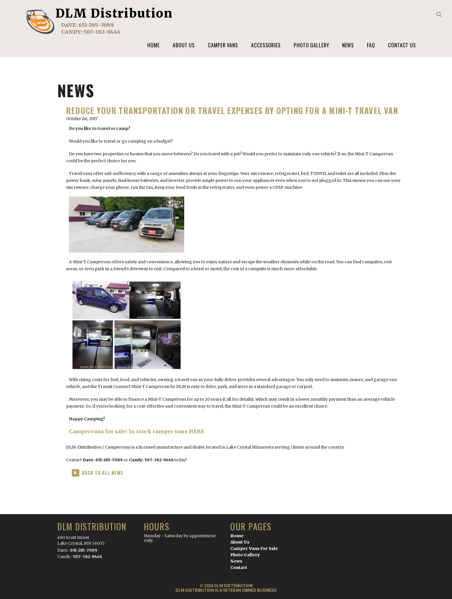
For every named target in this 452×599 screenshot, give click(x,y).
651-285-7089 (96, 25)
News (348, 45)
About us (184, 45)
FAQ (371, 45)
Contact (238, 567)
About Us (239, 542)
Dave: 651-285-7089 (103, 459)
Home (153, 45)
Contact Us (402, 45)
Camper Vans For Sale (254, 548)
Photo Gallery (311, 45)
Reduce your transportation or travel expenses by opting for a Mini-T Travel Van (232, 110)
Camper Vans (223, 45)
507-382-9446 (101, 32)
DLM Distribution (114, 13)
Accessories (266, 45)
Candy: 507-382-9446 (151, 459)
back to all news (102, 472)
